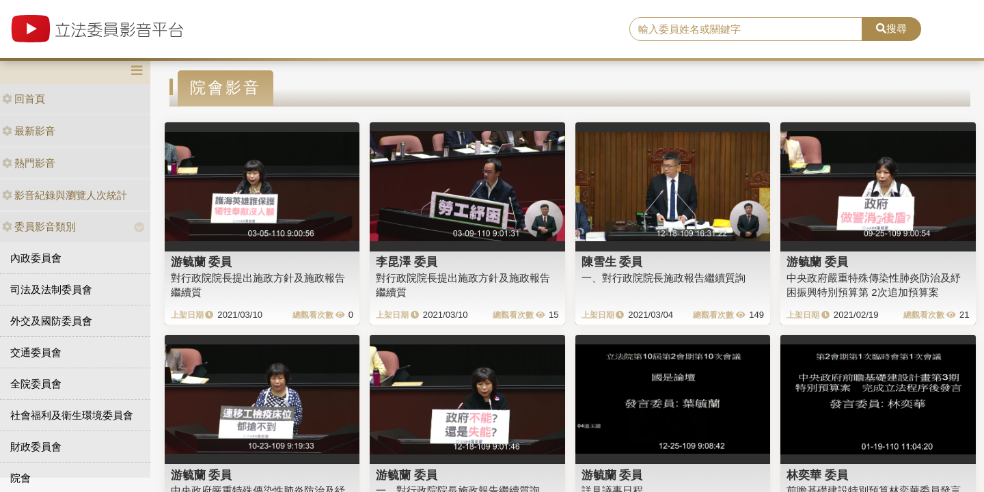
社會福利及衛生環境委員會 (71, 415)
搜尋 (891, 28)
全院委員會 (36, 384)
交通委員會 (36, 352)
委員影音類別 (39, 226)
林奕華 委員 (817, 475)
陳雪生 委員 (612, 262)
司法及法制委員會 (51, 289)
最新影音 (28, 131)
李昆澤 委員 (406, 262)
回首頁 (23, 99)
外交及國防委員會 (51, 321)
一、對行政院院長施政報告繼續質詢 (664, 278)
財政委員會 (36, 446)
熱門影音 (28, 163)
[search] (745, 29)
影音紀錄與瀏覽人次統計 (64, 195)
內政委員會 (36, 258)
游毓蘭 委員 (201, 262)
